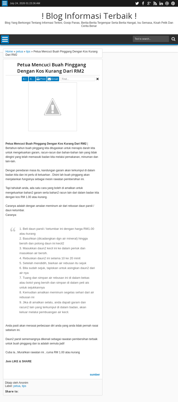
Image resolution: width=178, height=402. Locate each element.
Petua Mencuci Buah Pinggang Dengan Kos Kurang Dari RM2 (51, 68)
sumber (95, 374)
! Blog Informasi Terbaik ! (89, 15)
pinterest (173, 3)
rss (155, 3)
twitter (137, 3)
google (149, 3)
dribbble (167, 3)
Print (43, 79)
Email (54, 79)
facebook (143, 3)
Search (173, 39)
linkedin (161, 3)
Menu (5, 3)
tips (24, 386)
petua (16, 386)
